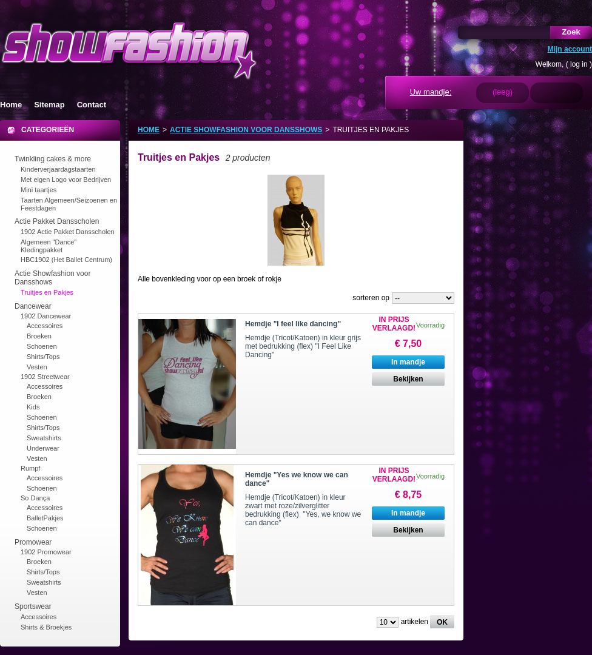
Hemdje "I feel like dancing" (293, 324)
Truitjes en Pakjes (47, 292)
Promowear (33, 542)
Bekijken (408, 379)
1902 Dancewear (46, 316)
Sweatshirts (44, 438)
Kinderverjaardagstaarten (58, 169)
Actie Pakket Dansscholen (57, 221)
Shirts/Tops (43, 356)
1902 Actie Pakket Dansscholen (68, 231)
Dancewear (33, 306)
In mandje (408, 362)
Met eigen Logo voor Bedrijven (66, 179)
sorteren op (370, 298)
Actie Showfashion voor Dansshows (246, 130)
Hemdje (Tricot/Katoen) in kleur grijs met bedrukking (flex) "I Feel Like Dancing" (303, 346)
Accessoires (44, 325)
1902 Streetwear (45, 376)
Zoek (571, 31)
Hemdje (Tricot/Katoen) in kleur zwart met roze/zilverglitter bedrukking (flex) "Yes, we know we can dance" (303, 510)
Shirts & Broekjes (46, 627)
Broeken (39, 336)
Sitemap (49, 104)
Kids (33, 407)
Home (11, 104)
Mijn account (570, 49)
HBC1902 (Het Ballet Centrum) (66, 259)
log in (579, 64)
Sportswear (33, 606)
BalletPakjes (45, 518)
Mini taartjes (38, 189)
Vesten (37, 367)
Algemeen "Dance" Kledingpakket (48, 246)
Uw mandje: (431, 91)
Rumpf (30, 468)
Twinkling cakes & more (53, 159)
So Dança (35, 498)
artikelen (414, 621)
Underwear (43, 448)
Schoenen (42, 346)
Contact (91, 104)
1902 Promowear (46, 552)
